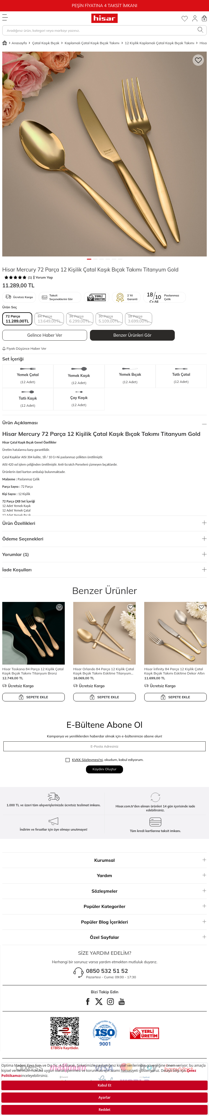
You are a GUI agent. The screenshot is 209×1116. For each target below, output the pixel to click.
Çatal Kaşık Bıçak (45, 43)
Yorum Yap (44, 277)
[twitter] (99, 1001)
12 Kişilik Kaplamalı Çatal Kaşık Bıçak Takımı (159, 43)
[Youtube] (121, 1001)
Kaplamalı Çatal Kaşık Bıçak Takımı (92, 43)
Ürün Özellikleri (104, 523)
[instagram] (110, 1001)
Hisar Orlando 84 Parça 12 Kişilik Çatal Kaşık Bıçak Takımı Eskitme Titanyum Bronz (103, 671)
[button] (89, 259)
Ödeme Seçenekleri (104, 539)
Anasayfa (14, 43)
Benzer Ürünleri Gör (132, 335)
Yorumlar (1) (104, 554)
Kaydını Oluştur (104, 769)
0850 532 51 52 (107, 970)
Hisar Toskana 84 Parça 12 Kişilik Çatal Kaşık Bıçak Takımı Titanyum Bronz (33, 671)
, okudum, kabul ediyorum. (105, 760)
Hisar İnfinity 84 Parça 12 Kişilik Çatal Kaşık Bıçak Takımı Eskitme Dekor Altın (174, 671)
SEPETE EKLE (33, 697)
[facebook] (87, 1001)
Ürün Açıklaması (104, 422)
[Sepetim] (204, 18)
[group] (104, 154)
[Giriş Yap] (194, 18)
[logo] (104, 18)
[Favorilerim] (184, 18)
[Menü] (5, 18)
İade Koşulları (104, 569)
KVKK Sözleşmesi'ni (87, 760)
